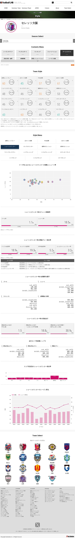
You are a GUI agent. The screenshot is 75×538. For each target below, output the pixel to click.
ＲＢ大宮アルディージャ (20, 500)
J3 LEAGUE (32, 488)
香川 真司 (34, 308)
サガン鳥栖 (17, 513)
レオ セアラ (33, 285)
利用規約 (25, 529)
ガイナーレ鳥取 (33, 505)
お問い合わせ (49, 529)
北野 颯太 (70, 292)
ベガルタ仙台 (18, 493)
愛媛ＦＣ (32, 509)
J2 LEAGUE (17, 488)
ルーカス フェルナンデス (29, 290)
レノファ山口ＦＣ (33, 507)
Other (61, 488)
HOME (6, 8)
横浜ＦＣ (17, 501)
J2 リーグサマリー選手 (49, 496)
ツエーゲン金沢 (33, 498)
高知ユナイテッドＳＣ (34, 511)
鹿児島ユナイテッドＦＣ (35, 515)
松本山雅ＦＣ (33, 496)
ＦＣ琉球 (32, 516)
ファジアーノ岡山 (4, 512)
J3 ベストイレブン (48, 501)
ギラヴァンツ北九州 (34, 512)
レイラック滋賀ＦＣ (34, 501)
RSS (72, 65)
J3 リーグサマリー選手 (49, 500)
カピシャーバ (33, 303)
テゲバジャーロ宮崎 (19, 516)
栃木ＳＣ (32, 492)
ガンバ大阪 (3, 508)
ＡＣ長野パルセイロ (34, 497)
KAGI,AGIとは (62, 496)
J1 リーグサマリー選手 (49, 492)
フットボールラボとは (64, 493)
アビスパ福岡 (3, 515)
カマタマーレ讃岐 (33, 508)
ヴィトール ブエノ (31, 307)
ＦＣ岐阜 (32, 500)
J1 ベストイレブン (48, 493)
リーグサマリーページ (32, 122)
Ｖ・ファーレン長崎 (5, 516)
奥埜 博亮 (70, 305)
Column (47, 8)
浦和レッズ (3, 493)
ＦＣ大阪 (32, 502)
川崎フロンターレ (4, 501)
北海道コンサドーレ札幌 (20, 490)
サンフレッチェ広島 (5, 513)
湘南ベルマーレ (18, 502)
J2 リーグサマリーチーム (50, 494)
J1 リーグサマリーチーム (50, 490)
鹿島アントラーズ (4, 490)
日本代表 (61, 492)
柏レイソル (3, 496)
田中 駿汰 (34, 301)
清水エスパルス (4, 504)
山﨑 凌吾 (34, 287)
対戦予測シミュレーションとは (66, 500)
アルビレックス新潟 (19, 505)
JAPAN (37, 8)
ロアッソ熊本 (33, 513)
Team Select (67, 8)
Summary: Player (26, 8)
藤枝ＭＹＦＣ (18, 509)
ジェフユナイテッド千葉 (6, 494)
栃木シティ (17, 498)
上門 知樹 (70, 290)
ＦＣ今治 (17, 512)
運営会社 (43, 529)
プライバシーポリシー (36, 529)
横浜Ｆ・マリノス (4, 502)
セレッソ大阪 (3, 509)
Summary (47, 488)
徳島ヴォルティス (19, 511)
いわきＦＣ (17, 497)
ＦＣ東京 (2, 497)
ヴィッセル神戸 (4, 511)
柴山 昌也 (34, 288)
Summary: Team (16, 8)
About (57, 8)
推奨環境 (29, 529)
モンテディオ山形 (19, 496)
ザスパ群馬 (32, 493)
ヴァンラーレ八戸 (19, 492)
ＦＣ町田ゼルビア (4, 500)
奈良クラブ (32, 504)
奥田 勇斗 (21, 355)
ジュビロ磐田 (18, 508)
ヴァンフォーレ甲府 (19, 504)
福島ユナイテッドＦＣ (34, 490)
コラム (61, 490)
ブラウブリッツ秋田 (19, 494)
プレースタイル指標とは (64, 497)
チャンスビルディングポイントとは (67, 494)
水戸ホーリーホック (5, 492)
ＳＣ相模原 (32, 494)
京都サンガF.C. (4, 507)
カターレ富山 (18, 507)
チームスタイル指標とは (14, 120)
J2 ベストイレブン (48, 497)
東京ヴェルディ (4, 498)
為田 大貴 (70, 307)
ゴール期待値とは (63, 501)
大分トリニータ (18, 515)
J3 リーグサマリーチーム (50, 498)
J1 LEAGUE (3, 488)
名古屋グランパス (4, 505)
